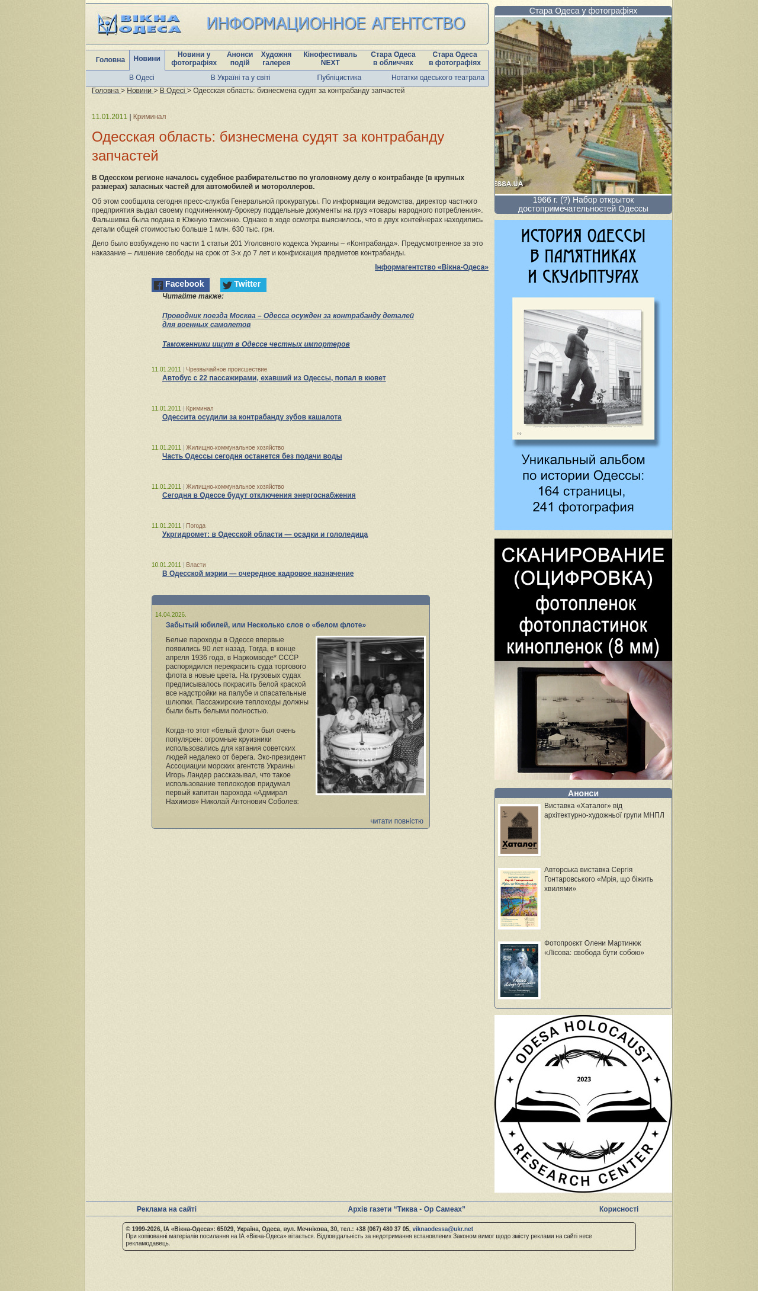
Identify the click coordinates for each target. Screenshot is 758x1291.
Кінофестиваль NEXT (330, 58)
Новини (147, 59)
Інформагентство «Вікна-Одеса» (432, 267)
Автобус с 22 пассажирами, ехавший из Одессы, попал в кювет (274, 378)
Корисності (618, 1209)
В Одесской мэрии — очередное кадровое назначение (258, 573)
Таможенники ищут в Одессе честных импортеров (256, 344)
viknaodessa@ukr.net (442, 1229)
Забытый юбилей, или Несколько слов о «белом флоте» (266, 625)
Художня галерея (276, 58)
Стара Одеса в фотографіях (455, 58)
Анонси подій (240, 58)
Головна (110, 60)
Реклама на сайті (167, 1209)
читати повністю (396, 821)
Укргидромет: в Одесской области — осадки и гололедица (265, 534)
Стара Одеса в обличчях (393, 58)
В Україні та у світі (241, 77)
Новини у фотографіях (194, 58)
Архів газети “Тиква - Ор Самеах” (406, 1209)
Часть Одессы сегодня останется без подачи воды (252, 456)
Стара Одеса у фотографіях (583, 10)
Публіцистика (339, 77)
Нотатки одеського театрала (437, 77)
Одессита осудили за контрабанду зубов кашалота (252, 417)
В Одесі (142, 77)
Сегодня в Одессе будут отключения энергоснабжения (259, 495)
